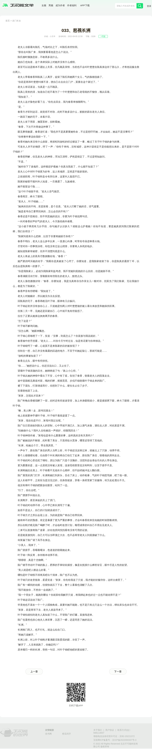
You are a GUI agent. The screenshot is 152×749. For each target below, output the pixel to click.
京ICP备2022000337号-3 (124, 740)
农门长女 (16, 20)
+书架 (103, 36)
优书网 (48, 734)
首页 (7, 20)
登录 (149, 6)
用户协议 (109, 730)
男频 (51, 5)
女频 (44, 5)
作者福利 (71, 5)
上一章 (34, 671)
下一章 (118, 671)
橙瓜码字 (66, 734)
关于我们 (97, 730)
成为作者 (60, 5)
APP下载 (85, 5)
